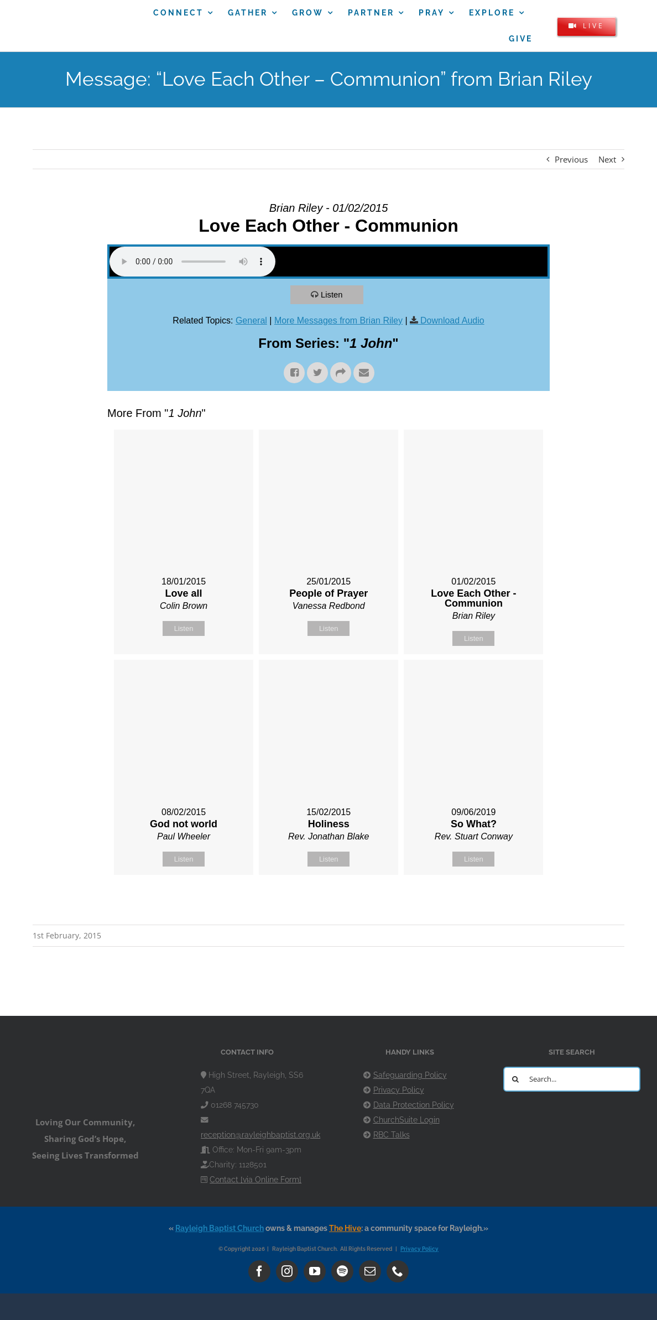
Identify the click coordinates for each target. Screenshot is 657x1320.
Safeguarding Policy (410, 1075)
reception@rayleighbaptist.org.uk (260, 1134)
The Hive (345, 1228)
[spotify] (342, 1271)
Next (607, 159)
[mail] (370, 1271)
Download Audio (452, 320)
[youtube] (315, 1271)
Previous (571, 159)
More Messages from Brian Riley (338, 320)
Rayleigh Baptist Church (219, 1228)
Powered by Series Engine (509, 902)
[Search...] (571, 1079)
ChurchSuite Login (406, 1119)
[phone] (398, 1271)
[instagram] (287, 1271)
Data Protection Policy (413, 1104)
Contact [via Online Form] (255, 1179)
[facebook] (259, 1271)
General (251, 320)
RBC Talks (391, 1134)
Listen (332, 294)
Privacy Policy (398, 1090)
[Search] (515, 1079)
